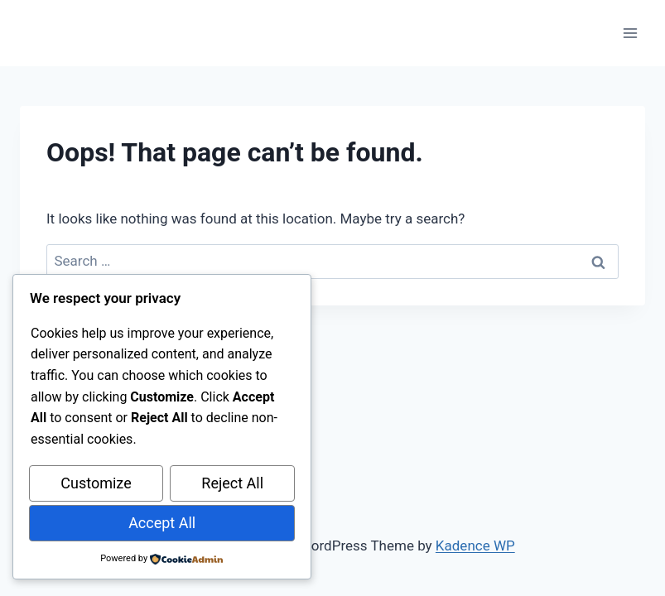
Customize (95, 484)
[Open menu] (629, 33)
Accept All (161, 522)
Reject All (232, 484)
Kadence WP (475, 545)
